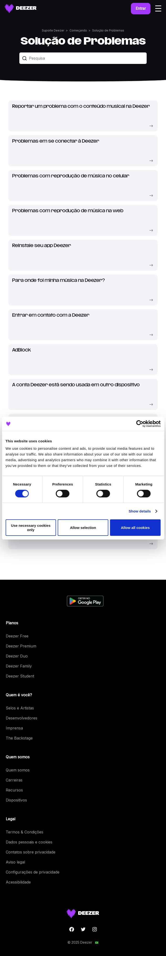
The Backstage (19, 738)
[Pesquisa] (83, 58)
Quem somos (18, 770)
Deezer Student (20, 676)
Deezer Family (19, 666)
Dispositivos (16, 800)
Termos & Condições (24, 832)
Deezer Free (17, 636)
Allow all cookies (135, 528)
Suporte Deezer (53, 30)
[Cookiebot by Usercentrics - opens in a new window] (140, 423)
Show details (140, 511)
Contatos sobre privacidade (30, 852)
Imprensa (14, 728)
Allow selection (83, 528)
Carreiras (14, 780)
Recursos (14, 790)
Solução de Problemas (108, 30)
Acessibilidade (18, 882)
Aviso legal (15, 862)
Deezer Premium (21, 646)
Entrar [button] (141, 8)
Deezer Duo (17, 656)
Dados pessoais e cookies (29, 842)
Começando (78, 30)
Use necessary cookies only (30, 527)
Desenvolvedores (21, 718)
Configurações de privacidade (32, 872)
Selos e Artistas (20, 708)
